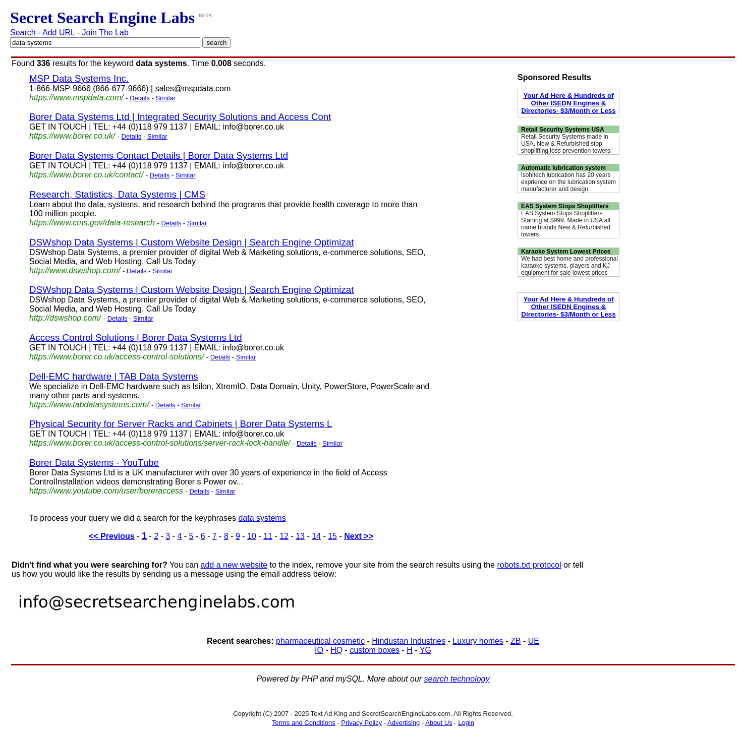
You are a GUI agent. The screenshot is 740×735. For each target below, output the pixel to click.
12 (284, 536)
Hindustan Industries (408, 641)
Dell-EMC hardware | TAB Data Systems (113, 376)
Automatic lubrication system (563, 167)
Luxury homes (477, 641)
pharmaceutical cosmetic (320, 641)
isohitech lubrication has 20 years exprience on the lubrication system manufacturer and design (568, 182)
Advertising (403, 722)
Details (140, 98)
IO (319, 650)
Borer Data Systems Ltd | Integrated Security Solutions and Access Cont (180, 116)
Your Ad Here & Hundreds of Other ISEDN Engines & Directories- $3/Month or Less (568, 103)
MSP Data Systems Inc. (79, 78)
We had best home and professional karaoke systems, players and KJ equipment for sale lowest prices (569, 265)
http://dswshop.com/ (65, 318)
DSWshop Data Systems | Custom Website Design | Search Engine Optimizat (191, 242)
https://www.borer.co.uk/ (72, 136)
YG (425, 650)
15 (332, 536)
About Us (438, 722)
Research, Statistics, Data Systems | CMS (117, 194)
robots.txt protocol (529, 565)
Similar (165, 98)
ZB (515, 641)
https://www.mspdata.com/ (76, 97)
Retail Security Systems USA (562, 129)
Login (466, 722)
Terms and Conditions (303, 722)
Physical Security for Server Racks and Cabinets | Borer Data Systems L (180, 423)
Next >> (358, 536)
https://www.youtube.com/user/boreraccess (106, 490)
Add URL (58, 32)
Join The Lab (105, 32)
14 (316, 536)
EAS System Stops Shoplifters (564, 206)
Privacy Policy (361, 722)
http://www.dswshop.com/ (75, 270)
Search (23, 32)
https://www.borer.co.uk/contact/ (86, 174)
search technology (457, 679)
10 (251, 536)
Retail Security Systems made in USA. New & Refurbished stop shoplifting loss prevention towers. (566, 143)
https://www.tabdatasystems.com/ (89, 404)
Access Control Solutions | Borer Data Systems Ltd (135, 337)
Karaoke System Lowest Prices (565, 251)
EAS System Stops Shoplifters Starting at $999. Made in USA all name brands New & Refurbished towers (565, 224)
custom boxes (375, 650)
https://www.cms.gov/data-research (92, 222)
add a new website (234, 565)
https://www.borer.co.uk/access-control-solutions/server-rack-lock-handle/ (160, 443)
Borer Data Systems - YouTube (94, 462)
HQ (336, 650)
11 (267, 536)
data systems (262, 518)
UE (533, 641)
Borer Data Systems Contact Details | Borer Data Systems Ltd (158, 155)
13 (300, 536)
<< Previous (112, 536)
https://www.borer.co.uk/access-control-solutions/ (116, 356)
